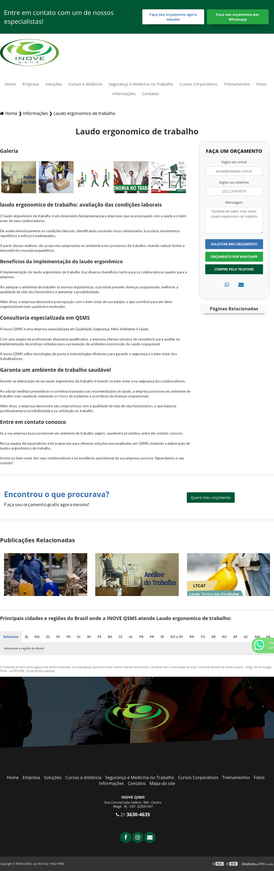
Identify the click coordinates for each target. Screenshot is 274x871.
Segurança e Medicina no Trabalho (141, 84)
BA (110, 636)
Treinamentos (237, 84)
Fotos (261, 84)
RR (213, 636)
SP (58, 636)
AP (235, 636)
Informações (124, 93)
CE (120, 636)
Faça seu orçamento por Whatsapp (238, 17)
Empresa (30, 84)
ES (48, 636)
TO (203, 636)
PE (99, 636)
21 (133, 815)
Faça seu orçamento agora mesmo (173, 17)
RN (191, 636)
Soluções (53, 84)
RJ (26, 636)
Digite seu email (234, 162)
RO (224, 636)
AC (246, 636)
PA (268, 636)
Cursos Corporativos (199, 84)
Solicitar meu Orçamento (234, 244)
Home (10, 84)
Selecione (10, 636)
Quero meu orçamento (211, 497)
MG (37, 636)
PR (68, 636)
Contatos (150, 93)
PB (141, 636)
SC (79, 636)
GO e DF (176, 636)
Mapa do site (162, 783)
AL (131, 636)
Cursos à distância (85, 84)
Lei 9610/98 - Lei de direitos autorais (32, 671)
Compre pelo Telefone (234, 269)
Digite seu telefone (234, 182)
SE (162, 636)
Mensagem (234, 202)
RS (89, 636)
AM (257, 636)
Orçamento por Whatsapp (234, 256)
